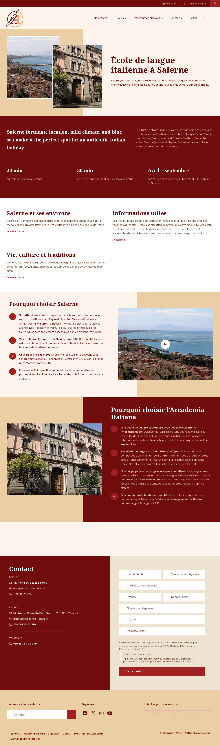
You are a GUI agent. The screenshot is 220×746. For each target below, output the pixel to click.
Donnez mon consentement (139, 648)
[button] (165, 357)
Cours (66, 733)
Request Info (71, 714)
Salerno (15, 733)
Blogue (193, 17)
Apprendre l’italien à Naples (41, 733)
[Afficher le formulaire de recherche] (215, 3)
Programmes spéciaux (88, 733)
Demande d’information (25, 738)
